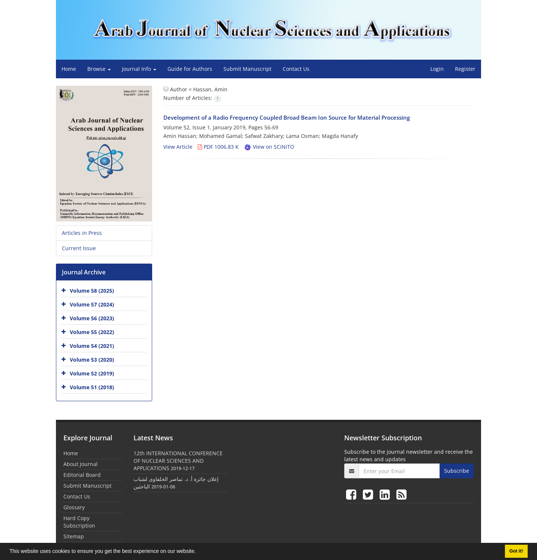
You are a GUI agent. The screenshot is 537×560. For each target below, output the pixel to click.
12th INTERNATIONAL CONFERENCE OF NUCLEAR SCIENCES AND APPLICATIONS (178, 461)
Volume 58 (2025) (92, 290)
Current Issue (79, 248)
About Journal (80, 464)
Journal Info (139, 68)
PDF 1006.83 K (218, 146)
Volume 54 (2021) (92, 345)
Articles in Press (82, 232)
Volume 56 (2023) (92, 318)
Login (437, 68)
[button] (198, 552)
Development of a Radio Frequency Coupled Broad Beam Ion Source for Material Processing (286, 117)
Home (69, 68)
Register (465, 68)
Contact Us (296, 68)
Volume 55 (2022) (92, 332)
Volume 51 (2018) (92, 387)
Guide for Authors (189, 68)
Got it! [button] (516, 551)
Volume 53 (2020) (92, 359)
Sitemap (73, 536)
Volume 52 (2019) (92, 373)
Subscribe (456, 470)
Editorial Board (82, 474)
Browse (99, 68)
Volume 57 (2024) (92, 304)
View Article (177, 146)
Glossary (74, 507)
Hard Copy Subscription (79, 522)
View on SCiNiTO (269, 146)
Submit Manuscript (247, 68)
